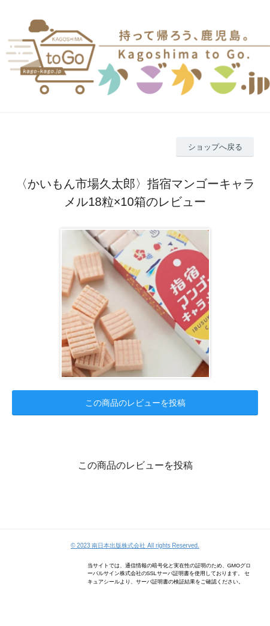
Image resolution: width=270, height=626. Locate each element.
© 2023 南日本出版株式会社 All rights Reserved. (135, 545)
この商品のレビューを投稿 (135, 403)
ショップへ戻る (215, 146)
